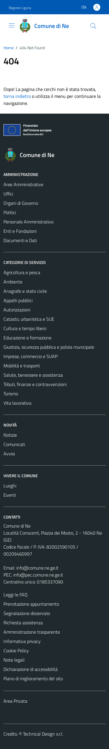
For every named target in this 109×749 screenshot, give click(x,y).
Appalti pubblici (18, 300)
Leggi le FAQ (15, 594)
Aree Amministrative (23, 184)
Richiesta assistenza (23, 622)
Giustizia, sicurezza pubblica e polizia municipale (48, 346)
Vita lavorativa (17, 402)
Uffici (8, 193)
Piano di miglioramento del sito (33, 678)
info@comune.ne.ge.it (37, 567)
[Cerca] (93, 26)
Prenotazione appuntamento (31, 603)
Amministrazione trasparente (31, 631)
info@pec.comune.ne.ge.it (38, 574)
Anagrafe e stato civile (25, 291)
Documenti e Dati (20, 240)
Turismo (10, 393)
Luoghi (9, 485)
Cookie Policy (16, 650)
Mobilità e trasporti (21, 365)
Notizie (10, 434)
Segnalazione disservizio (26, 613)
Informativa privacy (22, 641)
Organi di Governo (20, 203)
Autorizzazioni (16, 309)
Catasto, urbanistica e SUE (28, 319)
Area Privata (15, 700)
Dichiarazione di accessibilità (30, 669)
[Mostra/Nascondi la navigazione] (11, 25)
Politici (9, 212)
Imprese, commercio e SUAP (30, 356)
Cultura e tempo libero (24, 328)
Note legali (13, 659)
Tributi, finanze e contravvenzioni (35, 384)
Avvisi (9, 453)
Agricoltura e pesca (21, 272)
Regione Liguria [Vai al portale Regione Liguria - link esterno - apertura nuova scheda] (20, 7)
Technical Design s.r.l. (43, 733)
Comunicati (14, 444)
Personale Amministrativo (28, 221)
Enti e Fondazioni (20, 231)
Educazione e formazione (27, 337)
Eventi (9, 494)
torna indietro (17, 96)
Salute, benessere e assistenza (33, 374)
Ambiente (12, 281)
